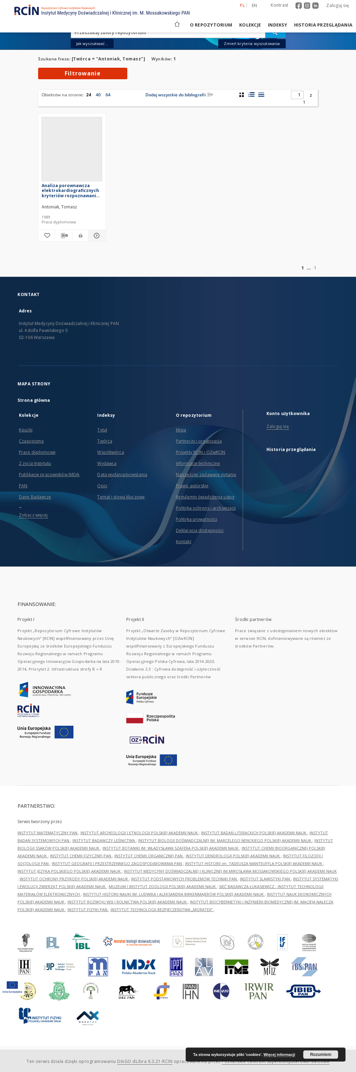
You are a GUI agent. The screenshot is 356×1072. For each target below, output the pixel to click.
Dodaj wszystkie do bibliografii (179, 95)
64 (108, 95)
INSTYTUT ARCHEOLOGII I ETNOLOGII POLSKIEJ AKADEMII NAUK (139, 832)
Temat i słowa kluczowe (121, 497)
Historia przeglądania (323, 25)
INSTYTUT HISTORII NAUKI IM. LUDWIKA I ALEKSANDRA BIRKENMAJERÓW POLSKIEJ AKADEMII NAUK (174, 894)
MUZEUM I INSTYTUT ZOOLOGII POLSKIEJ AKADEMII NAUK (163, 886)
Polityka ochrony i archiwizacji (206, 508)
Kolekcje (250, 25)
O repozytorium (211, 25)
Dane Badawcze (35, 497)
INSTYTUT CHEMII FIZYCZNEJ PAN (81, 855)
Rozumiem (321, 1054)
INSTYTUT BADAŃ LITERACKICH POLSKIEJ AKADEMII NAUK (254, 832)
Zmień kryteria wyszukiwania (252, 43)
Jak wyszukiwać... (92, 43)
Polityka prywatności (196, 519)
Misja (181, 430)
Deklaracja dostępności (200, 530)
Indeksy (277, 25)
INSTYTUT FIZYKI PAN (87, 909)
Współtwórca (110, 452)
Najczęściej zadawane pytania (206, 475)
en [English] (254, 5)
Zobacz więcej (33, 515)
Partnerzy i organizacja (199, 441)
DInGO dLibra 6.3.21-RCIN (144, 1061)
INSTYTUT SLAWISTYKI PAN (265, 878)
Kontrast (279, 5)
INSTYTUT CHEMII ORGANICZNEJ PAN (149, 855)
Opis (102, 486)
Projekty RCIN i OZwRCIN (201, 452)
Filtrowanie (83, 73)
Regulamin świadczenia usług (205, 497)
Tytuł (102, 430)
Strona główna (33, 400)
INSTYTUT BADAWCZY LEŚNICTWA (104, 840)
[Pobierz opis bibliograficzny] (63, 235)
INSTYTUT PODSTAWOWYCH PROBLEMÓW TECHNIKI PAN (184, 878)
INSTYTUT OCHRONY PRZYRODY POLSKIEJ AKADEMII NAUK (74, 878)
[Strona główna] (176, 25)
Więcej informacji (279, 1054)
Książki (26, 430)
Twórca (104, 441)
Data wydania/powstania (122, 475)
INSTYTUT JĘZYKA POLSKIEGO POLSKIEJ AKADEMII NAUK (69, 871)
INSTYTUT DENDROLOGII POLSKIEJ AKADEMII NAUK (233, 855)
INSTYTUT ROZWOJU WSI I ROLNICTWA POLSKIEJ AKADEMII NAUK (127, 901)
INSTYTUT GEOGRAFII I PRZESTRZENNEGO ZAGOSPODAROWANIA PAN (117, 863)
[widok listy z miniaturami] (251, 94)
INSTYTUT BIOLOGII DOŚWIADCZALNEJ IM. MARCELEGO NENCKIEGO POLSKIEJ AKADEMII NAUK (225, 840)
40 (98, 95)
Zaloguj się (337, 5)
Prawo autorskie (192, 486)
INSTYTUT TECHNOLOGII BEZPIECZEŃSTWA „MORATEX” (162, 909)
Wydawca (106, 463)
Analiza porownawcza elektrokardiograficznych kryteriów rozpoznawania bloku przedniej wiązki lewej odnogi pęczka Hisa (70, 190)
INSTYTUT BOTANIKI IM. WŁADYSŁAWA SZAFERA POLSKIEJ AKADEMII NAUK (171, 848)
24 (88, 95)
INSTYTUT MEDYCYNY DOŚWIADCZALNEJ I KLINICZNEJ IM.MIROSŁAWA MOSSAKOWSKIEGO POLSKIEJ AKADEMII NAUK (230, 871)
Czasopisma (31, 441)
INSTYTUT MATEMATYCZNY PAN (47, 832)
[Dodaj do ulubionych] (46, 235)
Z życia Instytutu (35, 463)
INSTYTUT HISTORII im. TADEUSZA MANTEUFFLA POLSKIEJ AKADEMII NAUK (254, 863)
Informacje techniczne (198, 463)
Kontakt (183, 542)
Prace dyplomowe (37, 452)
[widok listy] (261, 94)
